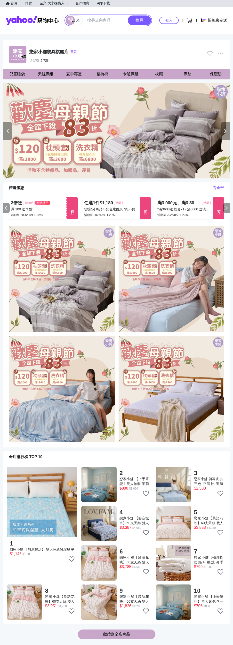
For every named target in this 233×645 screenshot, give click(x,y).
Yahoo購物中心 (32, 20)
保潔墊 (216, 74)
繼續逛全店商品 (116, 634)
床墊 (187, 74)
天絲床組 (45, 74)
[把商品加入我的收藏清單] (71, 559)
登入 (169, 20)
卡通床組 (130, 74)
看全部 (218, 188)
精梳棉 (102, 74)
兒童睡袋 (17, 74)
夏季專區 (74, 74)
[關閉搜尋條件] (78, 20)
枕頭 (159, 74)
